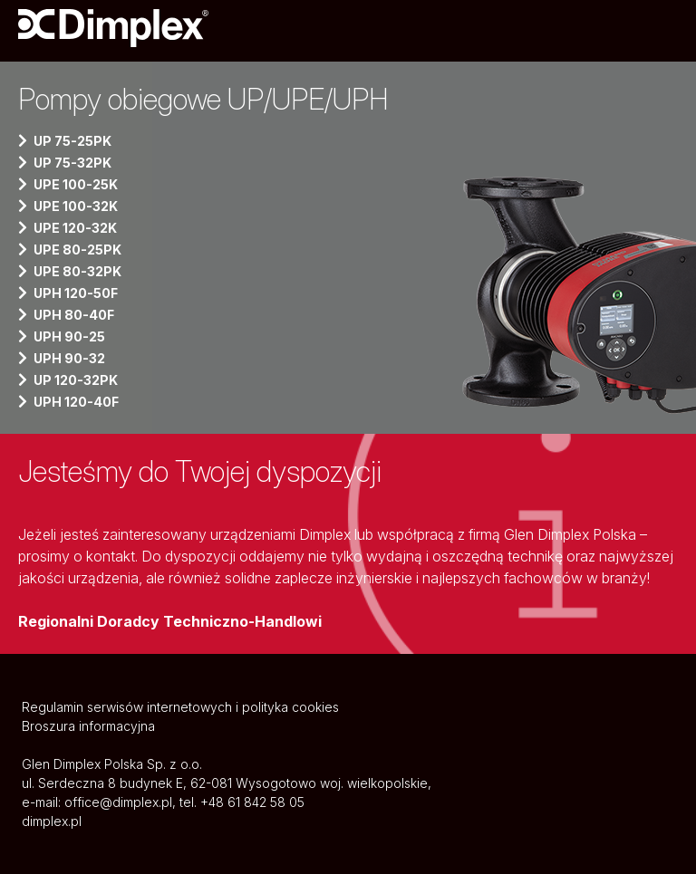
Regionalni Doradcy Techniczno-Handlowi (170, 621)
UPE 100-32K (76, 206)
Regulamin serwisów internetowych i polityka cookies (180, 707)
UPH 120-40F (76, 401)
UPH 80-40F (74, 314)
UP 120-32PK (76, 380)
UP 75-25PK (72, 141)
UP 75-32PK (72, 162)
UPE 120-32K (75, 227)
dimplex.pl (52, 821)
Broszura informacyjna (88, 726)
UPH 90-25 (69, 336)
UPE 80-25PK (77, 249)
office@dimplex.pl (118, 802)
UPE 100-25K (76, 184)
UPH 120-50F (76, 293)
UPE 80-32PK (77, 271)
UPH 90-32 (69, 358)
